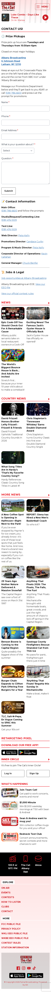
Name (5, 102)
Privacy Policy (11, 928)
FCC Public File (11, 924)
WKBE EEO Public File (14, 938)
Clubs (5, 906)
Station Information (15, 947)
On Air (5, 888)
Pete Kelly (24, 235)
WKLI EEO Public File (14, 933)
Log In (8, 773)
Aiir (26, 985)
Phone (5, 116)
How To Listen (11, 902)
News (5, 302)
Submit (8, 191)
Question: (7, 158)
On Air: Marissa (18, 20)
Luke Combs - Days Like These (25, 16)
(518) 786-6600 (14, 93)
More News (10, 494)
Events (5, 892)
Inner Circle (10, 759)
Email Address (9, 130)
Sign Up (34, 773)
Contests (7, 897)
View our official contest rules (17, 293)
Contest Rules (11, 943)
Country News (13, 398)
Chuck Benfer (30, 263)
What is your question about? (18, 144)
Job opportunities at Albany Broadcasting (24, 278)
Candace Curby (35, 241)
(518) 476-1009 (9, 220)
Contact (7, 911)
